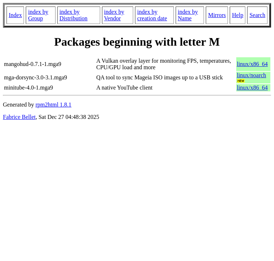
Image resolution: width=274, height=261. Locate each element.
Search (257, 15)
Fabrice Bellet (19, 117)
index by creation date (152, 15)
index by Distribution (73, 15)
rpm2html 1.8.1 (53, 105)
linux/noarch (251, 75)
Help (237, 15)
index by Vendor (114, 15)
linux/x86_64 (252, 64)
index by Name (188, 15)
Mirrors (217, 15)
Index (15, 15)
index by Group (38, 15)
